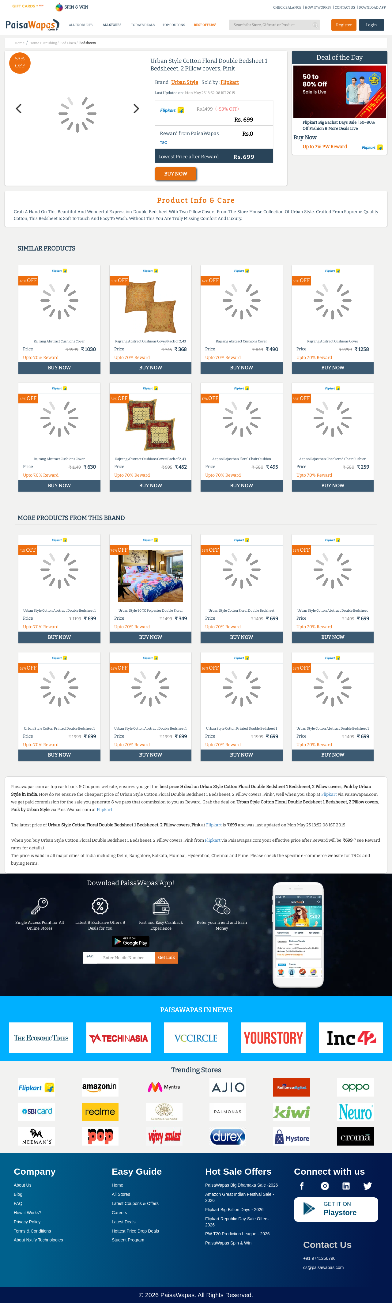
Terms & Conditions (32, 1231)
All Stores (121, 1194)
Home (117, 1185)
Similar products (46, 248)
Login (371, 25)
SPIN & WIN (71, 7)
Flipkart (230, 82)
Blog (18, 1194)
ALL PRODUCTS (80, 25)
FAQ (18, 1203)
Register (344, 25)
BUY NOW (175, 174)
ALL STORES (112, 25)
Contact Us (327, 1245)
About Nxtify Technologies (38, 1239)
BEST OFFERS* (205, 25)
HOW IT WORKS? (318, 7)
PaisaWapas (177, 1295)
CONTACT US (345, 7)
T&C (163, 143)
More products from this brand (71, 518)
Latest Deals (124, 1221)
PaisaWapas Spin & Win (228, 1243)
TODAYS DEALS (143, 25)
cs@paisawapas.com (323, 1267)
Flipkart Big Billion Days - (234, 1209)
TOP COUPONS (174, 25)
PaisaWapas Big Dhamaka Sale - (241, 1185)
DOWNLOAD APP (372, 7)
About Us (23, 1185)
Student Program (128, 1239)
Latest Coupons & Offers (135, 1203)
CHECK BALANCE (287, 7)
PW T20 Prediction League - (237, 1233)
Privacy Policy (27, 1221)
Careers (119, 1212)
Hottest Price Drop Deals (135, 1231)
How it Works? (27, 1212)
